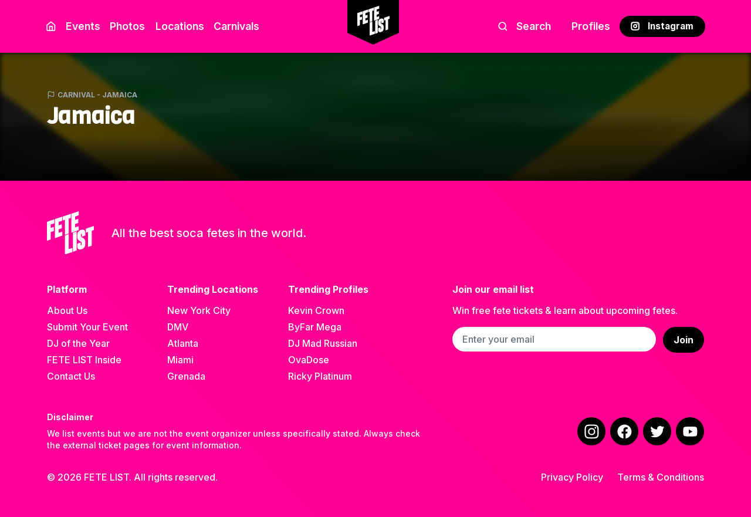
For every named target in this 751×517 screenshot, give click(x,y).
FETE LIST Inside (84, 360)
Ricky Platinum (320, 376)
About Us (67, 310)
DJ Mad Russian (322, 343)
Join (684, 340)
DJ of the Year (78, 343)
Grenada (186, 376)
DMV (177, 327)
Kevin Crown (316, 310)
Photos (127, 26)
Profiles (590, 26)
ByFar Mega (314, 327)
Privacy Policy (572, 477)
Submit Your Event (87, 327)
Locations (177, 26)
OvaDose (308, 360)
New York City (199, 310)
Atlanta (182, 343)
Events (83, 26)
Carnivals (236, 26)
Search (524, 26)
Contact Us (71, 376)
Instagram (662, 26)
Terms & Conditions (660, 477)
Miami (180, 360)
